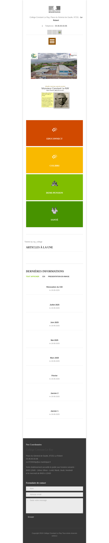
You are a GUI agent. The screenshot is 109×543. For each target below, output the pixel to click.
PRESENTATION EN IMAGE (58, 276)
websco (54, 536)
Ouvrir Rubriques (52, 41)
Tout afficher (32, 276)
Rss (54, 32)
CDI (43, 276)
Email (49, 32)
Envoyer (31, 517)
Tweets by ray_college (33, 242)
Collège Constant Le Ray (53, 533)
